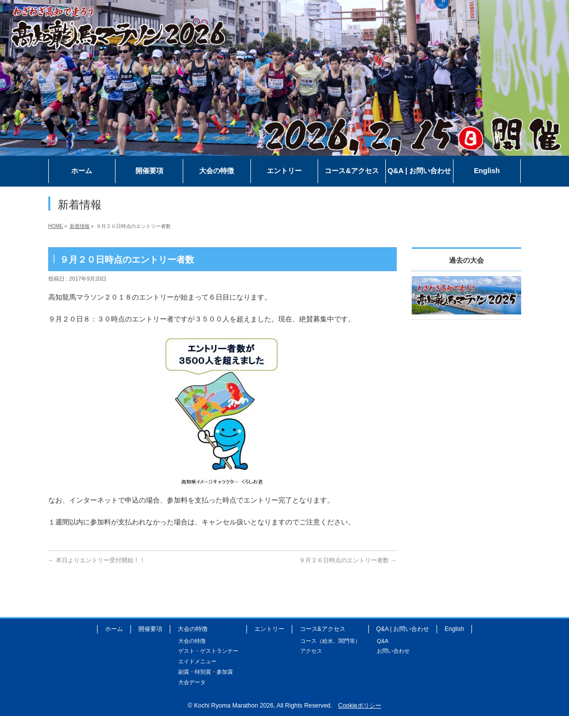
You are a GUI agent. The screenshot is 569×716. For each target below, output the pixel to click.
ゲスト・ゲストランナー (208, 651)
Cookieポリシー (359, 705)
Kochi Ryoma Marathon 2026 (233, 705)
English (454, 628)
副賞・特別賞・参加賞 (205, 672)
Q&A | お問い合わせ (402, 628)
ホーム (114, 628)
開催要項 (150, 628)
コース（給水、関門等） (330, 641)
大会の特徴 (193, 628)
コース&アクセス (322, 628)
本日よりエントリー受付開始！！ (96, 560)
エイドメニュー (197, 661)
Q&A (382, 641)
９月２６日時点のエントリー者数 (347, 560)
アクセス (311, 651)
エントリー (269, 628)
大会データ (192, 682)
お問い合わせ (393, 651)
